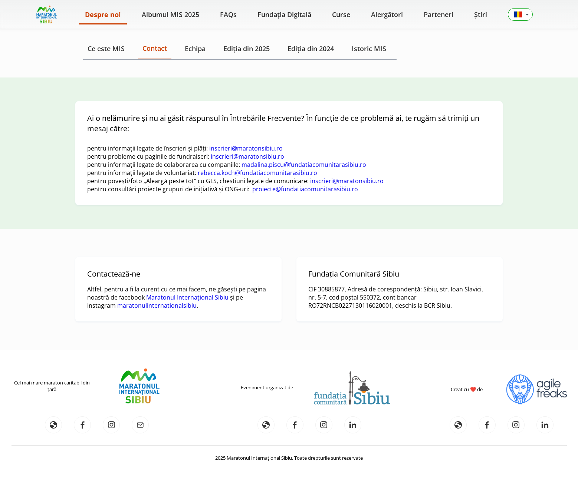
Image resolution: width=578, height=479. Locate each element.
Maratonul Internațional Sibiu (187, 297)
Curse (341, 14)
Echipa (195, 48)
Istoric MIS (369, 48)
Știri (480, 14)
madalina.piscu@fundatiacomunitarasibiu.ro (304, 165)
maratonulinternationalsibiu (157, 305)
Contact (154, 48)
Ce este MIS (106, 48)
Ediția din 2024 (311, 48)
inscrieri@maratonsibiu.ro (246, 148)
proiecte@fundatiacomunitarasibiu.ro (305, 189)
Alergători (387, 14)
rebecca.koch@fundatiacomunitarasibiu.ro (257, 173)
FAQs (228, 14)
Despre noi (103, 14)
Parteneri (438, 14)
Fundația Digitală (284, 14)
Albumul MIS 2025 (170, 14)
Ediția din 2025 (246, 48)
